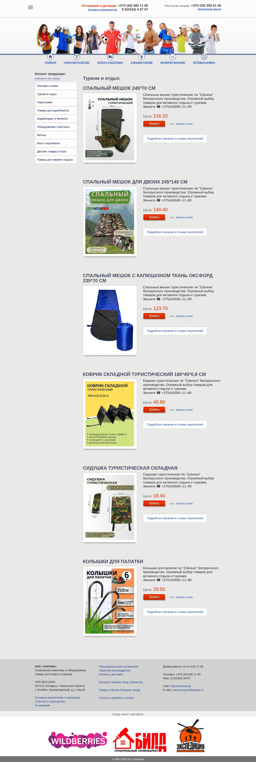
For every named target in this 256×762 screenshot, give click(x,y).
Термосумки (44, 102)
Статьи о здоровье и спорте (116, 697)
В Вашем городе (142, 62)
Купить (154, 123)
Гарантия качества (77, 62)
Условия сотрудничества (102, 9)
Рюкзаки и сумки (47, 85)
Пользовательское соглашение (118, 666)
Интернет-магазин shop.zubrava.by (121, 682)
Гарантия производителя (114, 670)
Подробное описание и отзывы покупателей (175, 138)
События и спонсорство (50, 701)
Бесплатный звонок (209, 9)
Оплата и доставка (110, 62)
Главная (50, 62)
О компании (42, 705)
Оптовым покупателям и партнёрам (57, 697)
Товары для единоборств (53, 110)
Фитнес (41, 135)
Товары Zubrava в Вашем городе (119, 690)
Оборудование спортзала (53, 126)
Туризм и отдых (47, 94)
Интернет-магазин (172, 62)
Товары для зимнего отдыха (55, 159)
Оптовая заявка (204, 62)
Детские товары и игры (51, 151)
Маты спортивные (48, 143)
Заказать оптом (184, 124)
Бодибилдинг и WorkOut (52, 118)
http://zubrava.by (181, 686)
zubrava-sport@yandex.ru (188, 690)
